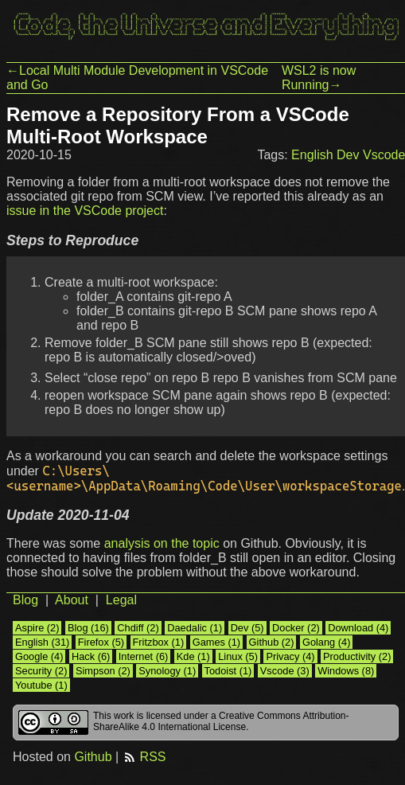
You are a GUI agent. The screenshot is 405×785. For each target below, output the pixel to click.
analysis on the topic (162, 543)
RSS (144, 757)
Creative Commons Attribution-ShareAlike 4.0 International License (221, 721)
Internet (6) (144, 656)
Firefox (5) (101, 642)
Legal (121, 600)
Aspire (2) (37, 628)
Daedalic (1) (194, 628)
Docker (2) (296, 628)
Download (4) (358, 628)
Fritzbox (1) (159, 642)
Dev (348, 155)
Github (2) (271, 642)
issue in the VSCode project (84, 210)
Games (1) (216, 642)
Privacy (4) (290, 656)
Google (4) (39, 656)
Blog (25, 600)
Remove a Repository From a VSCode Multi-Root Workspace (177, 125)
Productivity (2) (357, 656)
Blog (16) (88, 628)
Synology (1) (167, 671)
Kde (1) (193, 656)
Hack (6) (91, 656)
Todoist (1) (228, 671)
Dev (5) (247, 628)
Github (92, 757)
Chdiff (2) (137, 628)
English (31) (42, 642)
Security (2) (41, 671)
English (312, 155)
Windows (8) (345, 671)
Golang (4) (326, 642)
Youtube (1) (41, 685)
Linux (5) (238, 656)
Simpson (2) (103, 671)
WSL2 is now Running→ (319, 78)
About (71, 600)
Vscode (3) (285, 671)
